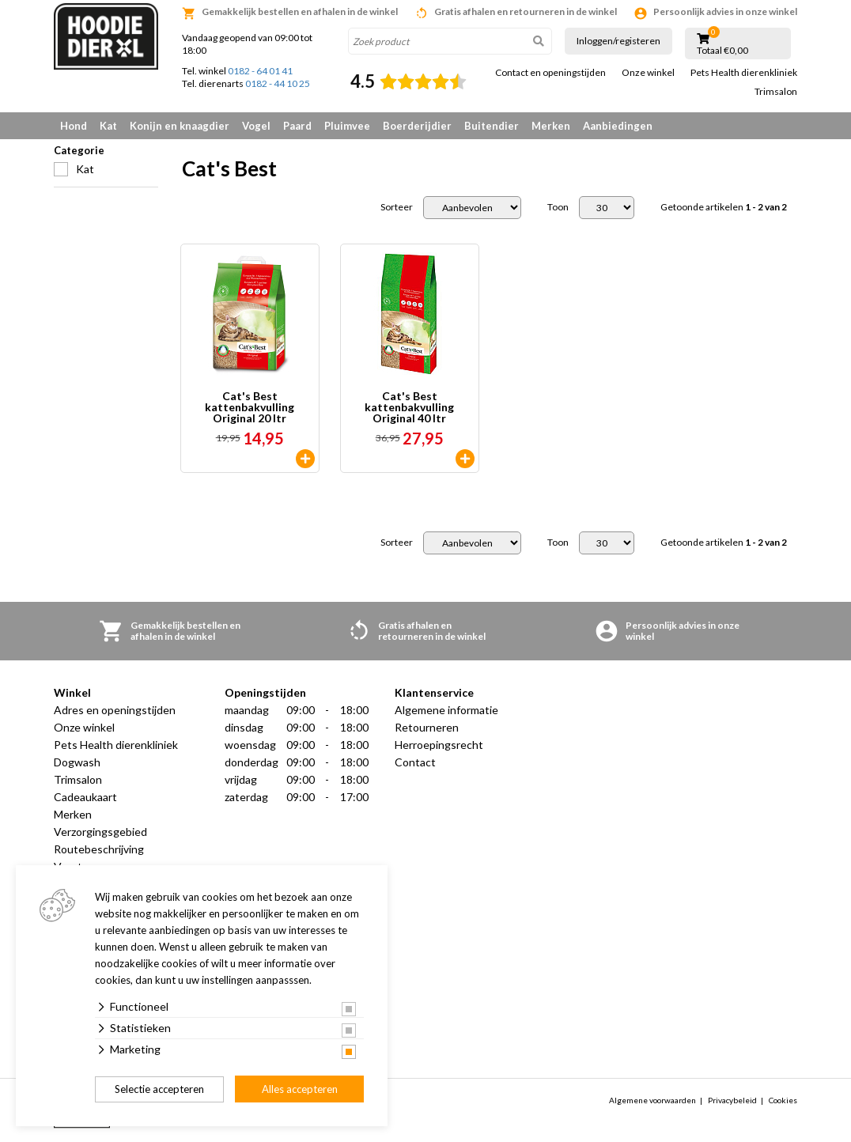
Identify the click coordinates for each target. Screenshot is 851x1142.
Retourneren (427, 727)
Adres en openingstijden (115, 710)
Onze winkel (648, 73)
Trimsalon (776, 91)
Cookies (783, 1100)
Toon (558, 207)
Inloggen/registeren (618, 41)
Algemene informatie (446, 710)
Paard (297, 125)
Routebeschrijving (99, 849)
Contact (415, 762)
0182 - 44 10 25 (277, 83)
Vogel (256, 125)
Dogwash (77, 762)
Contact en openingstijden (550, 73)
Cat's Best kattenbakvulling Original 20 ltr (249, 407)
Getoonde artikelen (723, 207)
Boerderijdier (417, 125)
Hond (73, 125)
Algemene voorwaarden (652, 1100)
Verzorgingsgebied (100, 831)
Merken (550, 125)
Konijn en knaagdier (179, 125)
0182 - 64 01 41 (260, 71)
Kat (108, 125)
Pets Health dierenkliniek (743, 73)
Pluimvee (347, 125)
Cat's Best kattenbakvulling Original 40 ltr (409, 407)
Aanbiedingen (617, 125)
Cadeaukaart (85, 797)
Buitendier (491, 125)
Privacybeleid (732, 1100)
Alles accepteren (300, 1089)
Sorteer (396, 207)
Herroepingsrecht (439, 744)
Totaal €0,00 (722, 50)
